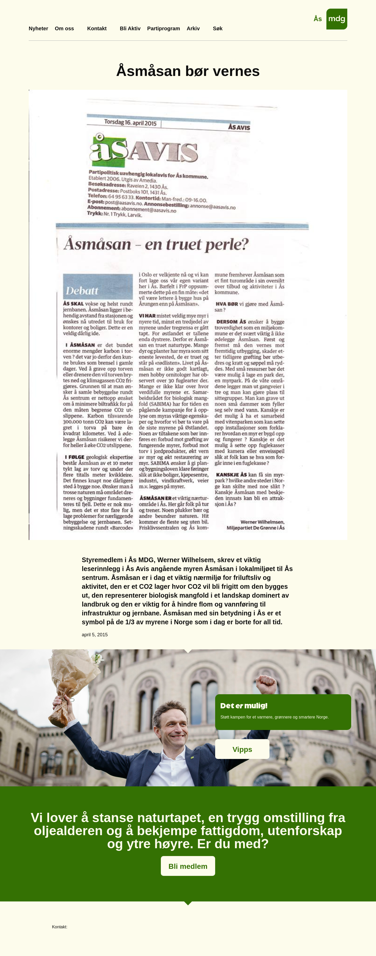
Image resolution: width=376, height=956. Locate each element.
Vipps (242, 749)
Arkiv (193, 28)
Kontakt (97, 28)
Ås (318, 17)
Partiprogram (163, 28)
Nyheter (38, 28)
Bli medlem (187, 866)
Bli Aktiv (130, 28)
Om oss (64, 28)
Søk (218, 28)
